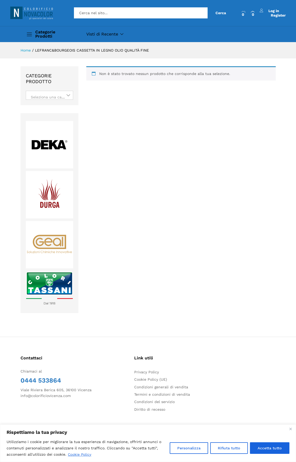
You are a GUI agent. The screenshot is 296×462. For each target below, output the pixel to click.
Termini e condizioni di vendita (162, 394)
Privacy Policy (146, 372)
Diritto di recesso (149, 409)
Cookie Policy (80, 454)
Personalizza (188, 448)
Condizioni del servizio (154, 402)
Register (278, 15)
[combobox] (49, 95)
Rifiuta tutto (229, 448)
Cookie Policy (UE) (150, 379)
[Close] (290, 429)
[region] (148, 443)
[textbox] (49, 97)
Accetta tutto (270, 448)
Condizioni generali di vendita (161, 387)
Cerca (220, 13)
